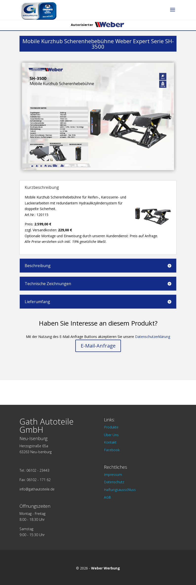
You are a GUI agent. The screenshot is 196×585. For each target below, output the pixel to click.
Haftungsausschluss (120, 489)
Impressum (113, 474)
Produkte (111, 427)
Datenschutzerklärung (152, 336)
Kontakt (110, 442)
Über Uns (111, 434)
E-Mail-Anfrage (98, 345)
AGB (107, 497)
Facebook (112, 450)
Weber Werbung (105, 568)
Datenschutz (114, 482)
